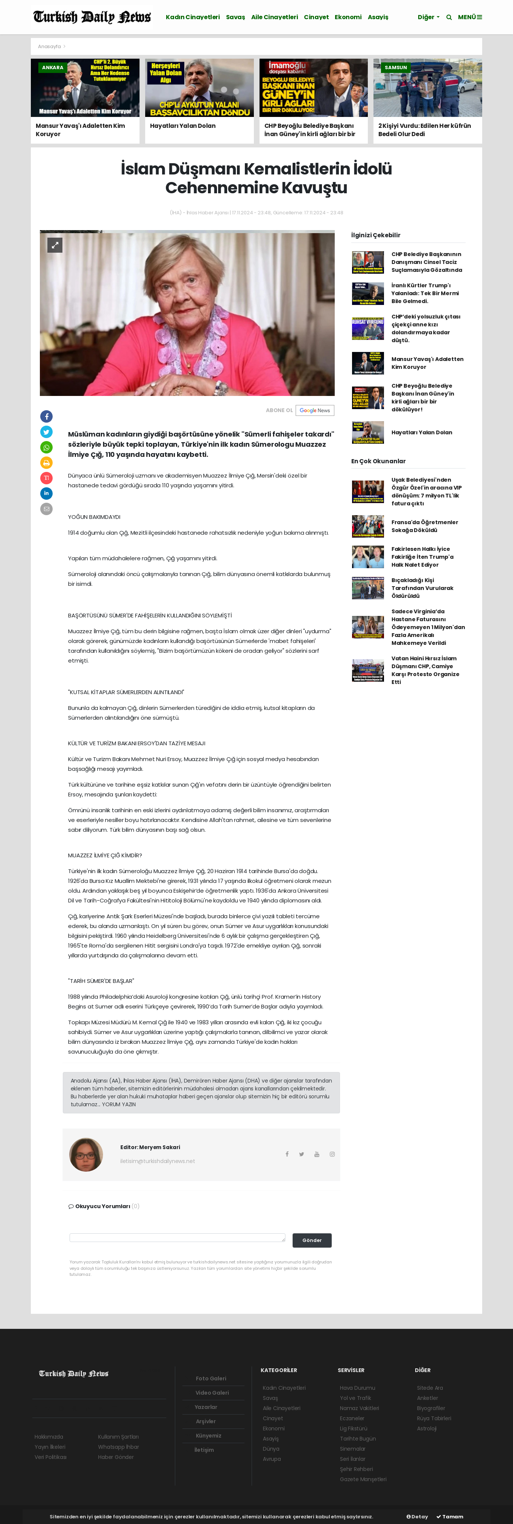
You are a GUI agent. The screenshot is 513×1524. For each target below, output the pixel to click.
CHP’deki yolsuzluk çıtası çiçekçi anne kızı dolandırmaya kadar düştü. (426, 328)
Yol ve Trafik (355, 1398)
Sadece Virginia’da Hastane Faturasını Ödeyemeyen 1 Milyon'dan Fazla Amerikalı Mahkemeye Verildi (428, 627)
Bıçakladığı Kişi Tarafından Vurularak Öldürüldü (423, 588)
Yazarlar (201, 1407)
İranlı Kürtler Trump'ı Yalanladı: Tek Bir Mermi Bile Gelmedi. (425, 293)
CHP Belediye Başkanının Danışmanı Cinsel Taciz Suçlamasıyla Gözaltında (427, 262)
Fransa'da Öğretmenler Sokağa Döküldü (425, 526)
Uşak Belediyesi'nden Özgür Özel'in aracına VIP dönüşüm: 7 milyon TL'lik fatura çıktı (427, 491)
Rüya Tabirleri (434, 1418)
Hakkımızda (49, 1437)
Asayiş (378, 17)
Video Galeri (207, 1393)
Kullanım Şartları (118, 1437)
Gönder (312, 1240)
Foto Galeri (205, 1378)
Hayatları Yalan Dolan (422, 432)
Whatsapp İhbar (118, 1447)
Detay (417, 1516)
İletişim (199, 1450)
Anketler (427, 1398)
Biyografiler (431, 1408)
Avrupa (272, 1459)
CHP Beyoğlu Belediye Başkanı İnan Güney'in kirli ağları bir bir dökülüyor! (423, 397)
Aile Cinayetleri (274, 17)
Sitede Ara (430, 1388)
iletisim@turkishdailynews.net (157, 1161)
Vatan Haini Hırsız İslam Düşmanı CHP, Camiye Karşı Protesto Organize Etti (426, 670)
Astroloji (427, 1428)
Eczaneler (352, 1418)
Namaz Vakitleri (359, 1408)
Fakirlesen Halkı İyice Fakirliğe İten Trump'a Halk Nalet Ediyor (423, 557)
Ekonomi (348, 17)
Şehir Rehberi (356, 1469)
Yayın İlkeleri (50, 1447)
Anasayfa (50, 46)
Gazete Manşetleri (363, 1479)
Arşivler (200, 1421)
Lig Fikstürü (353, 1428)
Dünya (271, 1449)
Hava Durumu (357, 1388)
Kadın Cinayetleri (193, 17)
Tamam (449, 1516)
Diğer (426, 17)
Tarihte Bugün (358, 1438)
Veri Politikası (51, 1457)
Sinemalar (353, 1449)
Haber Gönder (116, 1457)
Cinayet (316, 17)
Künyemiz (203, 1435)
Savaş (235, 17)
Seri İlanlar (353, 1459)
